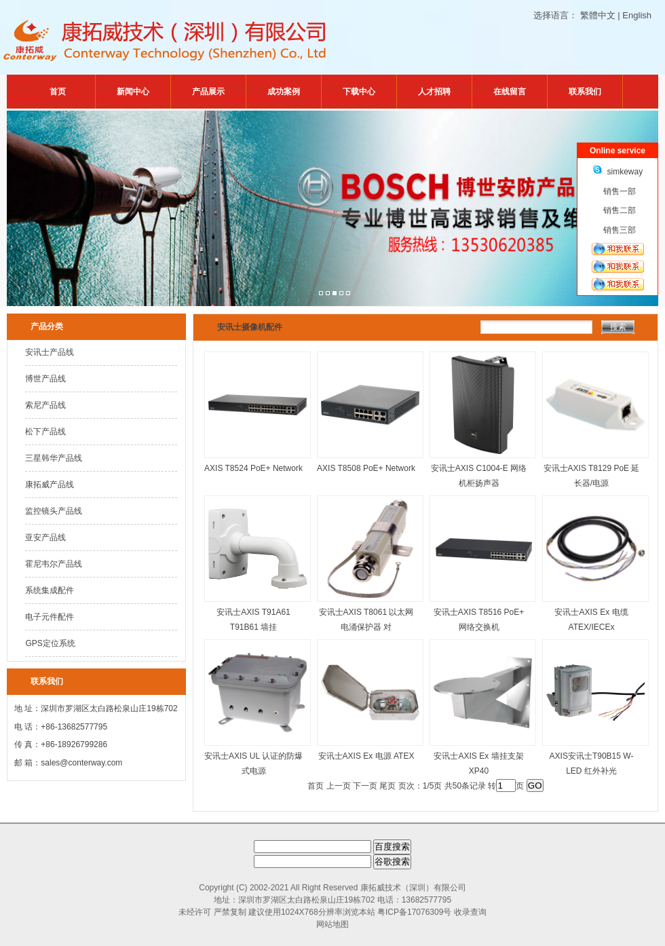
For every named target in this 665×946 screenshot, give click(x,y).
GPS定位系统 (50, 643)
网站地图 (332, 924)
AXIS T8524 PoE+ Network (253, 468)
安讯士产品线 (49, 352)
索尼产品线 (45, 405)
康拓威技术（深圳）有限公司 (413, 887)
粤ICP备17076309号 (414, 912)
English (636, 15)
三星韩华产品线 (53, 458)
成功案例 (283, 91)
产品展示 (208, 91)
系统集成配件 (49, 590)
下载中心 (359, 91)
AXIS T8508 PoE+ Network (366, 468)
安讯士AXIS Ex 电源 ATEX (366, 756)
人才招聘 (434, 91)
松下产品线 (45, 431)
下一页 (365, 786)
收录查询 (470, 912)
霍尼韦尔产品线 (53, 564)
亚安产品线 (45, 537)
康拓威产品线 (49, 484)
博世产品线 (45, 378)
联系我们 (585, 91)
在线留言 (509, 91)
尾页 (387, 786)
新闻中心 (133, 91)
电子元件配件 (49, 617)
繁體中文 (597, 15)
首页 (58, 91)
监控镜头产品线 (53, 511)
